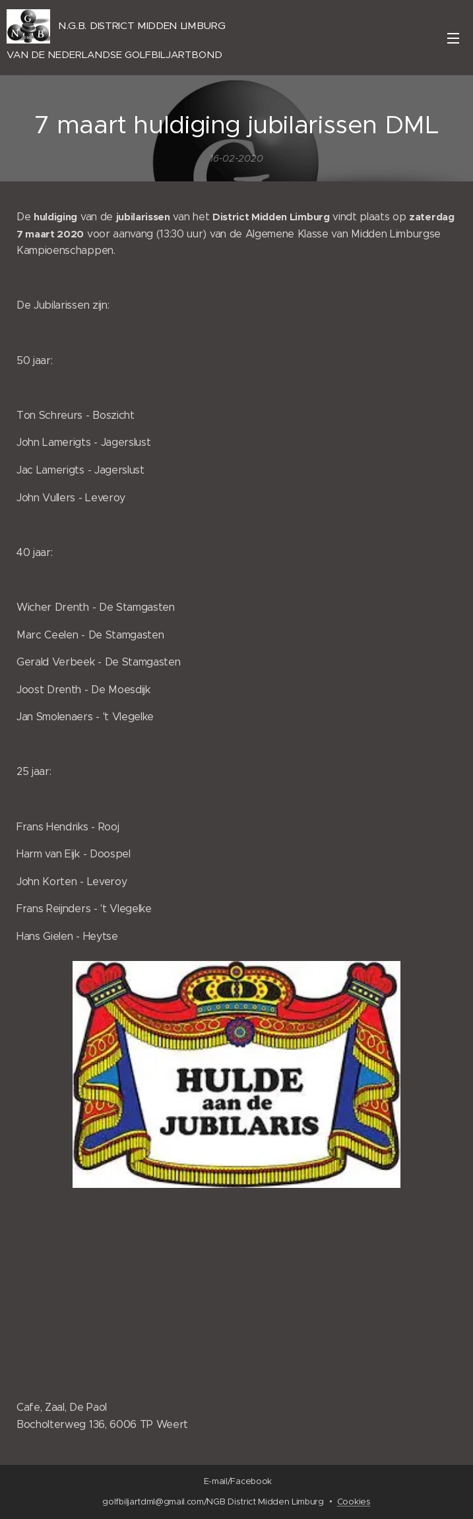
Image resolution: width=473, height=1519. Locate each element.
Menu (453, 38)
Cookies (354, 1501)
